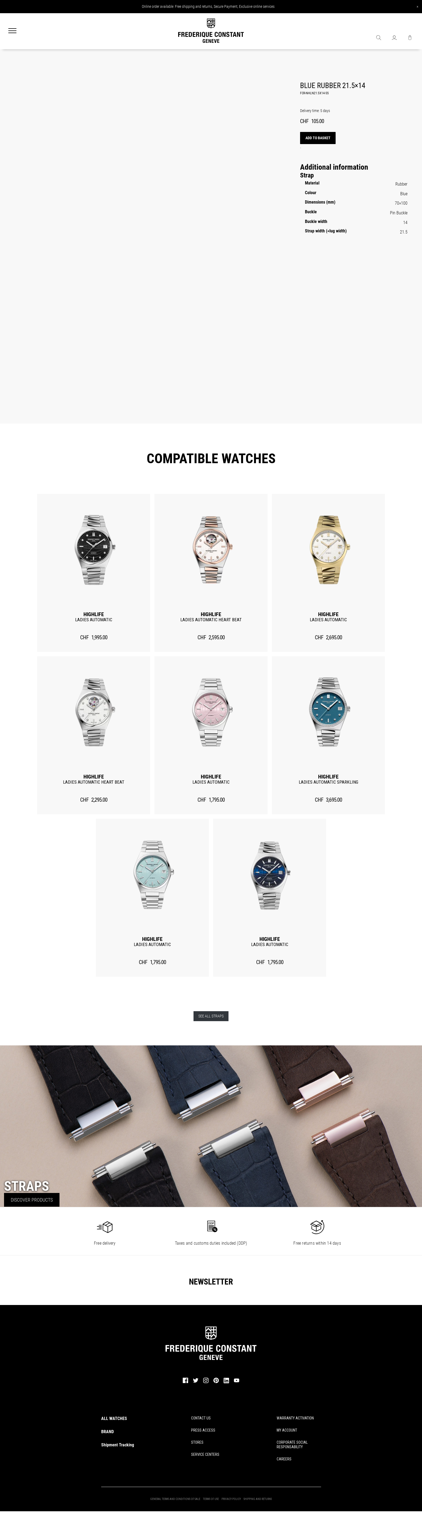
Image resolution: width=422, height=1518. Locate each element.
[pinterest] (216, 1382)
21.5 (403, 232)
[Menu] (12, 31)
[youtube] (236, 1382)
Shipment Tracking (117, 1444)
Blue (403, 193)
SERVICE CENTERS (205, 1454)
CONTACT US (201, 1418)
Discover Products (32, 1200)
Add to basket (317, 138)
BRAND (107, 1431)
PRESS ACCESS (203, 1430)
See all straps (211, 1016)
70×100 (401, 203)
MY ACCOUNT (287, 1430)
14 (405, 222)
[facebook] (185, 1382)
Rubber (401, 184)
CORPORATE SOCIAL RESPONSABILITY (292, 1444)
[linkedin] (226, 1383)
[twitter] (196, 1382)
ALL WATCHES (114, 1418)
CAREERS (284, 1459)
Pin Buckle (398, 212)
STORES (197, 1442)
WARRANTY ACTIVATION (295, 1418)
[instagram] (206, 1382)
